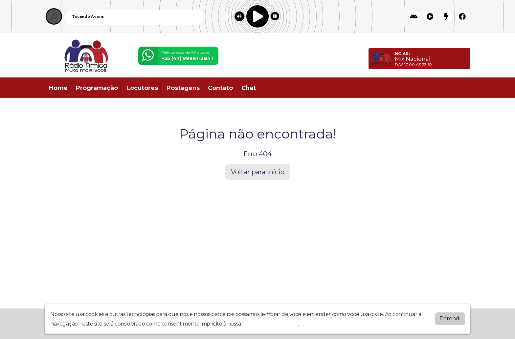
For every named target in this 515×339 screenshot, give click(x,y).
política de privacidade (270, 324)
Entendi (449, 318)
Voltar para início (257, 172)
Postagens (183, 88)
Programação (97, 88)
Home (58, 88)
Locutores (142, 88)
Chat (248, 88)
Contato (220, 88)
